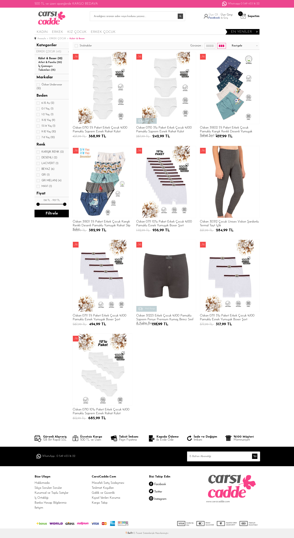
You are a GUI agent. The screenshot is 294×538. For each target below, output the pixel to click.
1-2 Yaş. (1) (44, 114)
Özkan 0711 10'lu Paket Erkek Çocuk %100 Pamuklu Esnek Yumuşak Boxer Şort (164, 223)
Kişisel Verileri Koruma (106, 497)
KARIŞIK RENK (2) (50, 152)
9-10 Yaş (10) (46, 132)
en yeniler (241, 32)
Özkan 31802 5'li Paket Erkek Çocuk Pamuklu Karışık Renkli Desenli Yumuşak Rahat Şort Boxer (226, 129)
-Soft (129, 533)
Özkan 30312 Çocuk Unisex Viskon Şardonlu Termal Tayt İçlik (229, 223)
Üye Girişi (227, 14)
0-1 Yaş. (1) (44, 109)
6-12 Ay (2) (45, 103)
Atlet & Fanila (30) (50, 62)
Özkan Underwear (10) (49, 86)
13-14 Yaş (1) (45, 126)
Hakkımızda (42, 483)
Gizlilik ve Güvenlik (103, 492)
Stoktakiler (83, 46)
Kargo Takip (100, 502)
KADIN (42, 32)
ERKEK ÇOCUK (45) (48, 51)
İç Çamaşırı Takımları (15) (46, 68)
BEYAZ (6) (45, 169)
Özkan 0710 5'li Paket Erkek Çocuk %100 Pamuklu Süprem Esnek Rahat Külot (100, 129)
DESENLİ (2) (46, 158)
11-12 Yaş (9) (45, 120)
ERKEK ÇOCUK (103, 32)
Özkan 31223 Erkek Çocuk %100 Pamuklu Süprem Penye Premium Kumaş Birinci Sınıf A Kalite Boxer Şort (165, 317)
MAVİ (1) (44, 186)
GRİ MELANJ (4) (48, 181)
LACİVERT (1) (47, 163)
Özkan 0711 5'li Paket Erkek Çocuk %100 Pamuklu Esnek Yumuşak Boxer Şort (99, 317)
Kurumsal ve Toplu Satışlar (51, 492)
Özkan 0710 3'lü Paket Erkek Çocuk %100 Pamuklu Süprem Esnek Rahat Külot (164, 129)
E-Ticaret (137, 533)
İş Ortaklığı (41, 497)
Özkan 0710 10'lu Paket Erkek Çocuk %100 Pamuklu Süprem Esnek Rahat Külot (101, 411)
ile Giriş (218, 18)
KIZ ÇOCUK (77, 32)
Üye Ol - (215, 14)
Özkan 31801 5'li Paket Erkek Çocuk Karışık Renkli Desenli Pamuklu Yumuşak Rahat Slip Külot (101, 223)
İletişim (39, 507)
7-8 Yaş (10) (45, 137)
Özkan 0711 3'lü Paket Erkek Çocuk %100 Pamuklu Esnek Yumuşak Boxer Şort (227, 317)
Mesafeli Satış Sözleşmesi (108, 483)
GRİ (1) (43, 175)
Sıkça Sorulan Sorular (48, 487)
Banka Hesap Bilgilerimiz (50, 502)
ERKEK (57, 32)
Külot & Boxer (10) (50, 58)
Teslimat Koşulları (103, 487)
